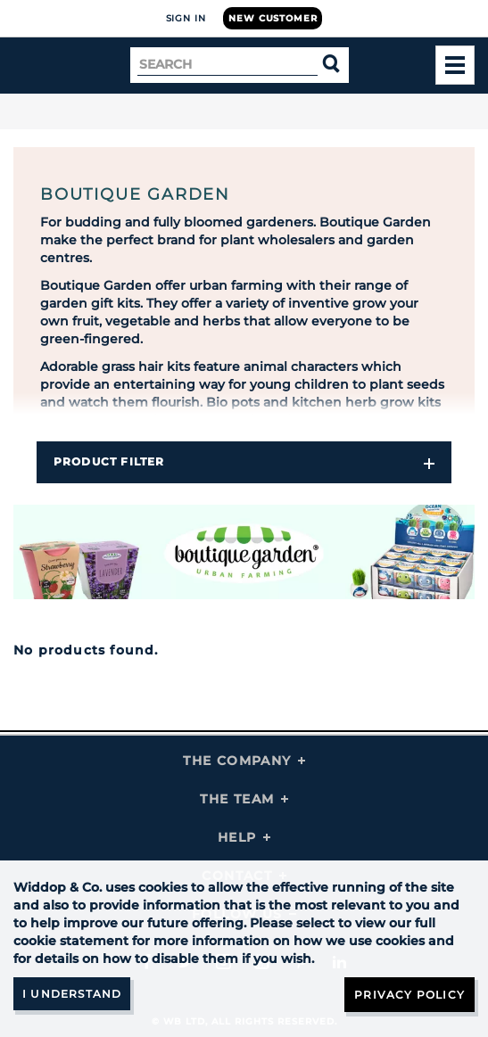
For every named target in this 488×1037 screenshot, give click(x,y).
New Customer (272, 18)
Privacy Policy (409, 994)
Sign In (186, 18)
